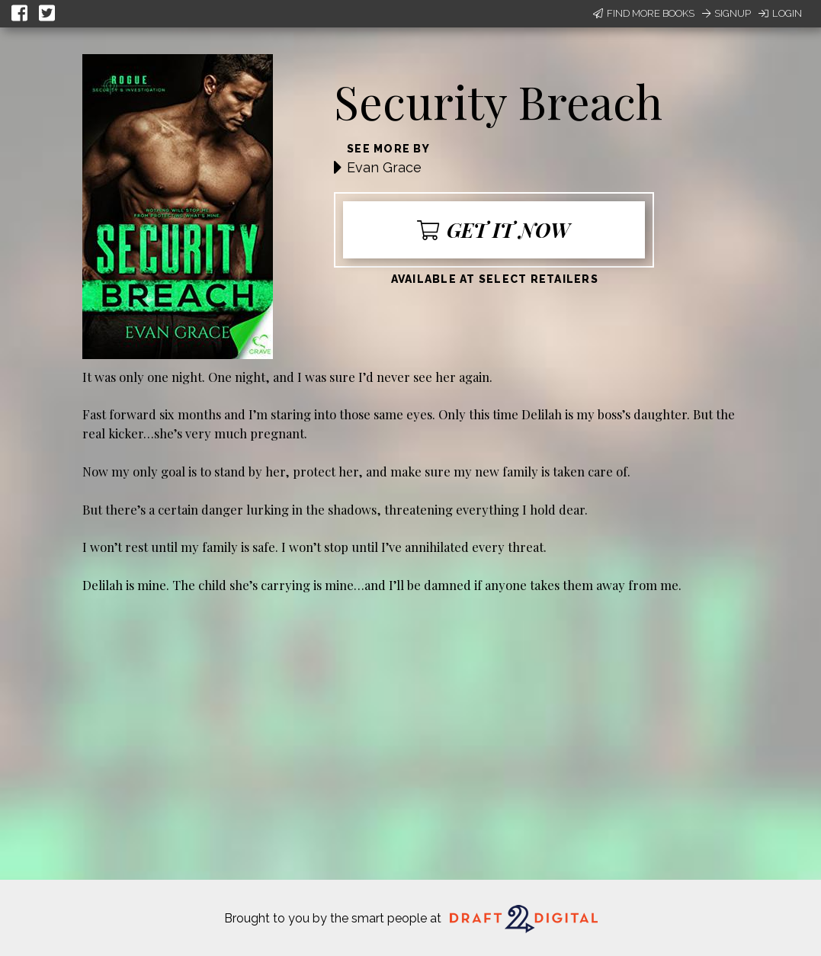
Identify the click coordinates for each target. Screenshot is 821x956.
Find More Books (643, 13)
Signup (726, 13)
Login (780, 13)
